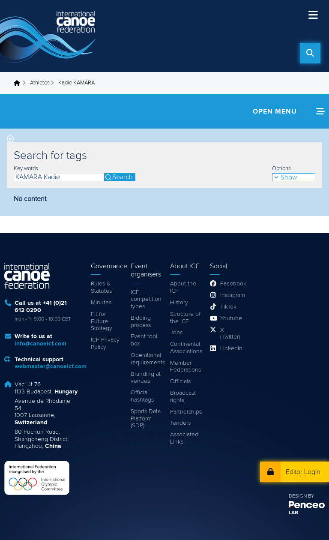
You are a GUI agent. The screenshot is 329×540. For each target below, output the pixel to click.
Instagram (230, 295)
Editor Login (303, 471)
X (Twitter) (230, 333)
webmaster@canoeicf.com (51, 366)
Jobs (176, 333)
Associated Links (184, 438)
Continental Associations (185, 347)
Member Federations (185, 366)
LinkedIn (230, 348)
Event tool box (144, 340)
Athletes (40, 83)
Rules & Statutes (101, 287)
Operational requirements (146, 359)
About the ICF (183, 287)
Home (19, 83)
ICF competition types (146, 299)
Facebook (230, 284)
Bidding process (141, 321)
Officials (180, 381)
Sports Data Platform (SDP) (146, 418)
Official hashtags (142, 396)
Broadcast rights (183, 396)
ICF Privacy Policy (105, 343)
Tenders (180, 423)
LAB (293, 513)
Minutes (101, 303)
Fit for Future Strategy (101, 321)
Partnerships (185, 412)
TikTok (228, 307)
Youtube (230, 318)
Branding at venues (146, 377)
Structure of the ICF (185, 317)
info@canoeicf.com (40, 344)
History (179, 303)
